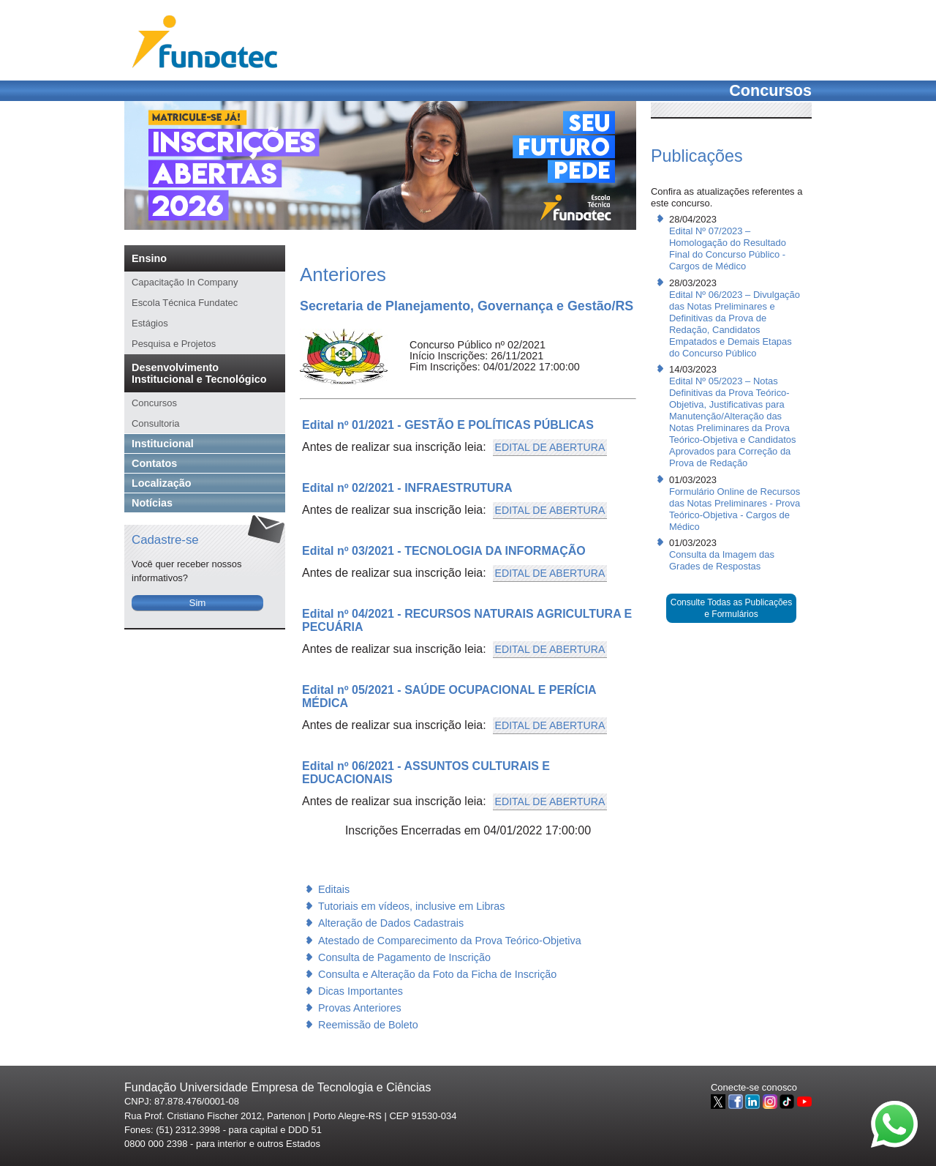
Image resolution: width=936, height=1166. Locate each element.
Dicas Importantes (360, 991)
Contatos (154, 463)
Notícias (152, 503)
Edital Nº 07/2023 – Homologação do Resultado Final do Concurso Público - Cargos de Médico (727, 248)
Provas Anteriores (359, 1008)
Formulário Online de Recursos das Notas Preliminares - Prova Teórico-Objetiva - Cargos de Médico (734, 509)
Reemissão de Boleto (368, 1025)
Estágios (150, 323)
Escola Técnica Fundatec (185, 302)
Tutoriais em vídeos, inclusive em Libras (411, 906)
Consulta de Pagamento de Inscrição (404, 957)
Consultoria (156, 423)
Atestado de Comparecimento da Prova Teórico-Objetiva (449, 940)
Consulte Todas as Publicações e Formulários (732, 608)
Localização (162, 483)
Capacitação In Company (185, 282)
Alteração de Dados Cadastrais (391, 923)
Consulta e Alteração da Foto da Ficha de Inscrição (437, 974)
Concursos (154, 402)
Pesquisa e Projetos (174, 343)
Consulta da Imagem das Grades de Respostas (721, 560)
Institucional (163, 443)
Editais (334, 889)
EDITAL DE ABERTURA (550, 447)
